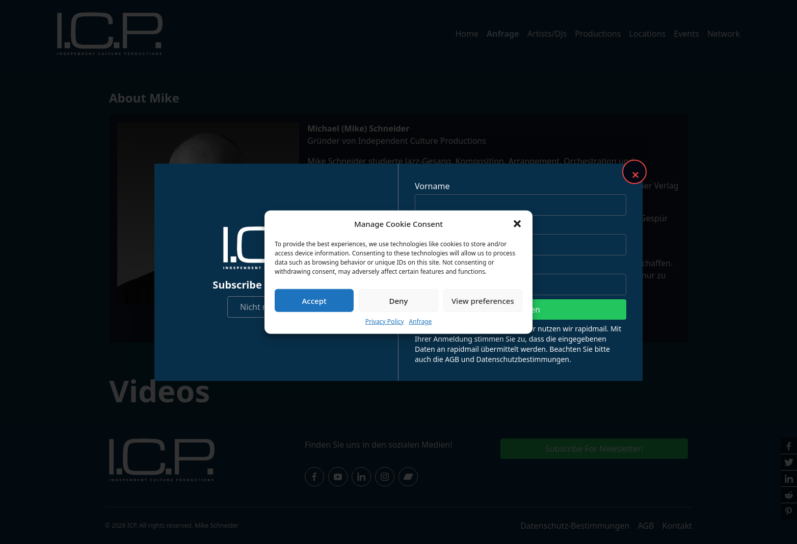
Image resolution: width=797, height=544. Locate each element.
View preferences (482, 300)
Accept (314, 300)
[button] (517, 224)
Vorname (432, 186)
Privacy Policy (384, 321)
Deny (398, 300)
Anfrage (420, 321)
